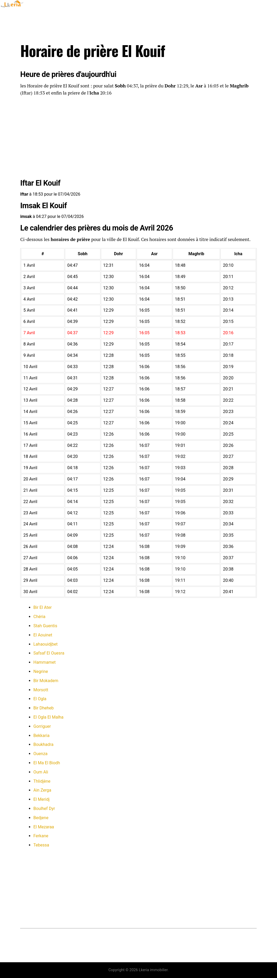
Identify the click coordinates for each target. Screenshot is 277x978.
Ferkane (40, 835)
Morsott (40, 689)
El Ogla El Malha (48, 717)
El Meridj (41, 799)
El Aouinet (42, 634)
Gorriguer (42, 726)
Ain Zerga (42, 790)
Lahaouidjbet (45, 644)
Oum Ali (40, 772)
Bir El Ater (42, 607)
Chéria (39, 616)
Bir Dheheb (43, 707)
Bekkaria (41, 735)
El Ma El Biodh (46, 762)
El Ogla (40, 698)
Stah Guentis (45, 625)
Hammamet (44, 662)
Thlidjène (41, 781)
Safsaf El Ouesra (48, 653)
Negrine (40, 671)
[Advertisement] (138, 138)
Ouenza (40, 753)
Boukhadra (43, 744)
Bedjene (40, 817)
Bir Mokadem (45, 680)
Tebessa (41, 845)
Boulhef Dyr (44, 808)
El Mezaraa (43, 826)
